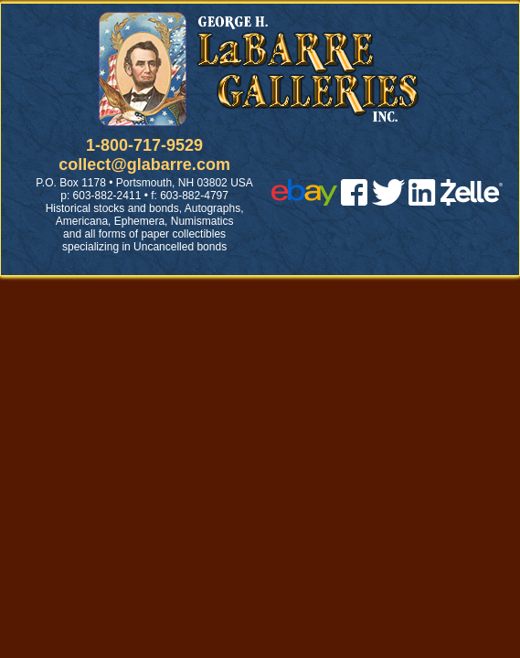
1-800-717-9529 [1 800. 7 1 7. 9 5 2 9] (144, 145)
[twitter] (388, 200)
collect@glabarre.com (144, 164)
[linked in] (422, 200)
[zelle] (471, 200)
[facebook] (354, 200)
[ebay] (304, 200)
